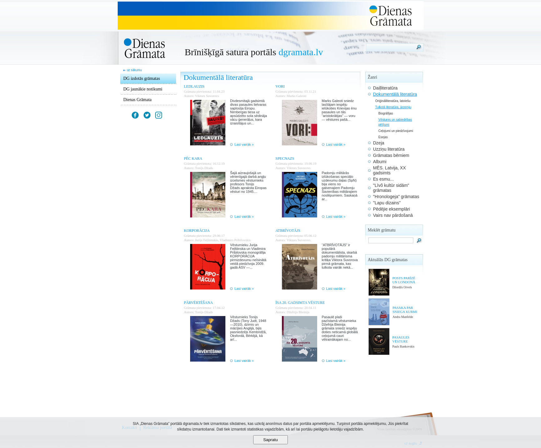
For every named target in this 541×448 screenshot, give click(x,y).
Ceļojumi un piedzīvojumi (395, 131)
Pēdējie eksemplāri (391, 209)
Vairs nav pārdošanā (393, 215)
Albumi (379, 161)
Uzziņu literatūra (389, 149)
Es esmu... (383, 179)
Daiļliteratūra (385, 87)
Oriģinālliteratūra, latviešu (393, 101)
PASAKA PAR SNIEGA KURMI (404, 310)
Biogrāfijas (385, 113)
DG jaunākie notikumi (142, 89)
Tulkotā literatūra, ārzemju (393, 107)
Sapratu (270, 439)
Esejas (383, 137)
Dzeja (378, 142)
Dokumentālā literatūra (395, 94)
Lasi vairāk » (244, 144)
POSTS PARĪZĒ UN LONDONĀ (403, 280)
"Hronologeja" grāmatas (396, 196)
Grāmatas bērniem (391, 155)
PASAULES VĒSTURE (401, 339)
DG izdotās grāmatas (141, 78)
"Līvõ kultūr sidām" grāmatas (391, 188)
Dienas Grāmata (137, 99)
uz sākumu (134, 70)
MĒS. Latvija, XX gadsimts (389, 170)
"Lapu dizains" (387, 202)
